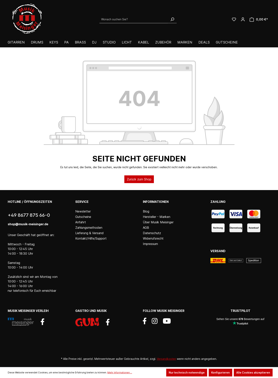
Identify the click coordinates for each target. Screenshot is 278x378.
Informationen (156, 202)
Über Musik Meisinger (158, 222)
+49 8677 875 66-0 (29, 215)
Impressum (150, 244)
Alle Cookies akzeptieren (253, 372)
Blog (146, 211)
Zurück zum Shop (139, 179)
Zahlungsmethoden (88, 228)
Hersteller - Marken (156, 217)
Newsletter (83, 211)
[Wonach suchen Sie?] (133, 19)
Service (82, 202)
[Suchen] (172, 19)
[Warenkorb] (258, 19)
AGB (146, 228)
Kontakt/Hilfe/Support (91, 238)
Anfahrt (80, 222)
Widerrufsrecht (153, 238)
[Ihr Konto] (242, 19)
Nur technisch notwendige (187, 372)
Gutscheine (83, 217)
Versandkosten (166, 358)
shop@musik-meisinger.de (28, 224)
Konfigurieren (220, 372)
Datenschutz (152, 233)
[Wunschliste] (234, 19)
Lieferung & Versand (89, 233)
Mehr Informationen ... (119, 372)
